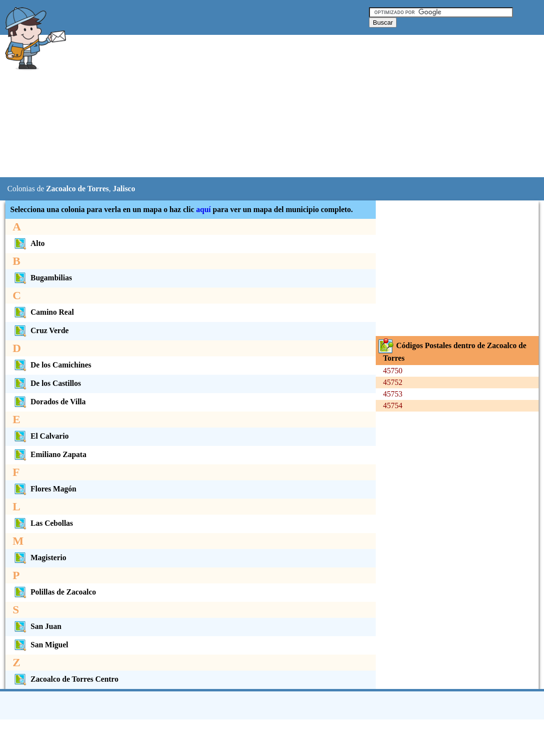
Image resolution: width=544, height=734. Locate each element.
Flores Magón (44, 489)
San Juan (37, 626)
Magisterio (39, 557)
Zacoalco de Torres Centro (65, 679)
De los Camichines (52, 365)
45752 (392, 382)
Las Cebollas (43, 523)
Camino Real (43, 312)
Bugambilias (42, 278)
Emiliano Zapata (49, 454)
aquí (203, 209)
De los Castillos (47, 383)
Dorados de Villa (49, 402)
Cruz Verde (41, 330)
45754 (392, 405)
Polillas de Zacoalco (54, 592)
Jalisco (123, 188)
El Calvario (41, 436)
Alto (29, 243)
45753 (392, 394)
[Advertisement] (247, 106)
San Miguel (40, 645)
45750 (392, 371)
